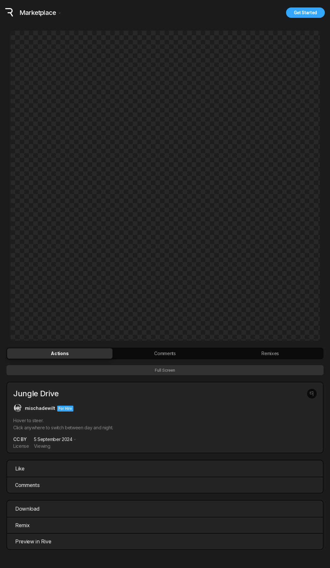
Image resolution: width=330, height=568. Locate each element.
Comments (27, 485)
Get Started (305, 12)
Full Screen (165, 370)
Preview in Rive (165, 541)
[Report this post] (312, 394)
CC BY (20, 439)
